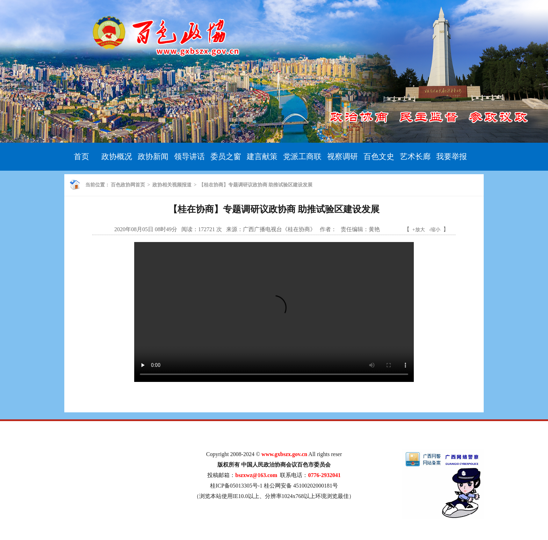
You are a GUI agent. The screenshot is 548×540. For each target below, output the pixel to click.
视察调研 (342, 156)
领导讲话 (189, 156)
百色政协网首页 (128, 184)
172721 (206, 229)
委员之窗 (225, 156)
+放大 (418, 229)
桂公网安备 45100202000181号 (301, 486)
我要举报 (451, 156)
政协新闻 (153, 156)
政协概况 (116, 156)
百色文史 (378, 156)
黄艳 (374, 229)
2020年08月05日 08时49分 (145, 229)
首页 (81, 156)
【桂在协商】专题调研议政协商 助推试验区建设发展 (256, 184)
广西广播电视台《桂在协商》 (279, 229)
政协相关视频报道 (172, 184)
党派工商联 (302, 156)
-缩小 (435, 229)
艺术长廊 (415, 156)
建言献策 (262, 156)
